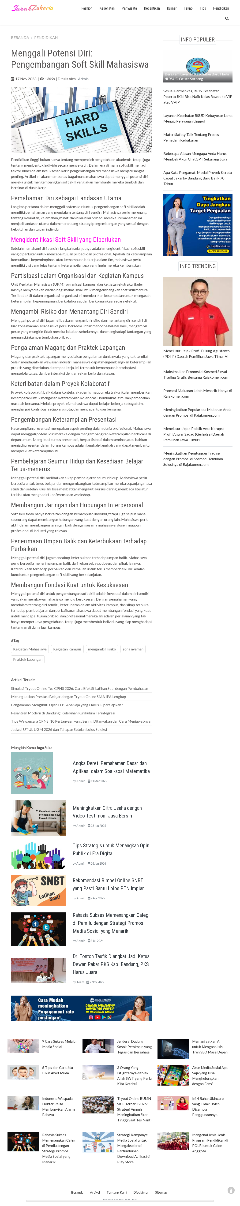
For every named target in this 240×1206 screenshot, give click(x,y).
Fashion (86, 8)
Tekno (188, 8)
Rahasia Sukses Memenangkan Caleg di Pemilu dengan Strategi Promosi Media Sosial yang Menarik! (110, 923)
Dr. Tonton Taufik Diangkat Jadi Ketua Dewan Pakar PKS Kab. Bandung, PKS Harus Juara (111, 964)
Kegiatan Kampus (67, 649)
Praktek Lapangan (27, 659)
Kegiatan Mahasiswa (30, 649)
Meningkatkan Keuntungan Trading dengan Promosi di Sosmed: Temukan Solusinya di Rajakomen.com (193, 459)
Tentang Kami (116, 1192)
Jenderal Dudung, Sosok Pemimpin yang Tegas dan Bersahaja (134, 1046)
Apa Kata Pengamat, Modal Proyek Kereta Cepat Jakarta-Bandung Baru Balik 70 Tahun (197, 178)
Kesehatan (107, 8)
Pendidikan (221, 8)
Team (80, 982)
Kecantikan (152, 8)
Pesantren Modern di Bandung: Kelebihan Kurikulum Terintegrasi (63, 713)
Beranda (77, 1192)
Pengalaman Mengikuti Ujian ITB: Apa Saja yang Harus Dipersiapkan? (67, 704)
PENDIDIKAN (46, 37)
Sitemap (161, 1192)
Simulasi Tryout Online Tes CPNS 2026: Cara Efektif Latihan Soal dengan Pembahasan (79, 688)
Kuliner (172, 8)
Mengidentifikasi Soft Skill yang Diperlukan (66, 239)
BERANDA (20, 37)
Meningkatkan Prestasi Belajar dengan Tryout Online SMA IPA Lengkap (68, 696)
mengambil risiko (102, 649)
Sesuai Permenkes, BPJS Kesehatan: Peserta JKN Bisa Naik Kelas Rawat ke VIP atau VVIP (197, 96)
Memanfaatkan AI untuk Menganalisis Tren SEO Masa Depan (210, 1046)
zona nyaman (133, 649)
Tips (203, 8)
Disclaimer (141, 1192)
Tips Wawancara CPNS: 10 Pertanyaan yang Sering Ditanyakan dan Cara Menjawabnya (80, 721)
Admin (83, 78)
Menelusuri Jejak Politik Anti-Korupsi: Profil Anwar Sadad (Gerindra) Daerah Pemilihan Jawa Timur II (194, 434)
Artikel (95, 1192)
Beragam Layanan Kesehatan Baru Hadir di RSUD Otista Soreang (197, 76)
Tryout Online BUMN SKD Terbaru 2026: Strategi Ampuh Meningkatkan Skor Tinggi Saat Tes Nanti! (135, 1109)
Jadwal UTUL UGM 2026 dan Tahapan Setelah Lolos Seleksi (59, 729)
